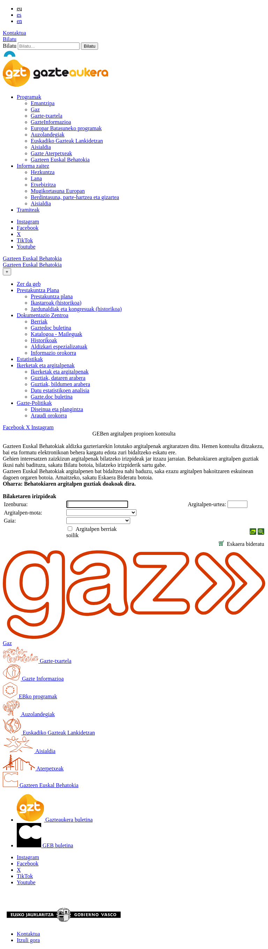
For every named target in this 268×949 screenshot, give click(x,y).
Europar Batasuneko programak (66, 128)
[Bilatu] (49, 46)
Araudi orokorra (49, 415)
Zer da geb (28, 284)
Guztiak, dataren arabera (58, 378)
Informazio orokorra (53, 353)
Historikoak (44, 340)
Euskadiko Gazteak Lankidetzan (67, 141)
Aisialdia (41, 147)
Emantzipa (42, 103)
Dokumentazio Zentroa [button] (42, 315)
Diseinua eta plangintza (57, 409)
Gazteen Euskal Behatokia (60, 160)
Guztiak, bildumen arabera (60, 384)
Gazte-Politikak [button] (34, 403)
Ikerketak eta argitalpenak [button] (46, 365)
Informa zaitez (33, 166)
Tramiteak (28, 210)
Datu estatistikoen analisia (60, 390)
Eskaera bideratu (241, 544)
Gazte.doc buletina (52, 397)
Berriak (39, 321)
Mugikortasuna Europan (58, 191)
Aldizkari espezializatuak (59, 347)
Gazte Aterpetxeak (51, 153)
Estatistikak (30, 359)
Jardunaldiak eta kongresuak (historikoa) (76, 309)
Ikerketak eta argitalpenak (60, 372)
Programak (29, 97)
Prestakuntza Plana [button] (38, 290)
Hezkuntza (42, 172)
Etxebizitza (43, 185)
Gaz (35, 109)
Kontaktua (14, 33)
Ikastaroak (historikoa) (56, 303)
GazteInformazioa (51, 122)
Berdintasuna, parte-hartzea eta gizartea (75, 197)
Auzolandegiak (48, 135)
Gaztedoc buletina (51, 328)
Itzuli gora (28, 940)
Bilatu (9, 39)
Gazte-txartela (46, 116)
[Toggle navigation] (7, 271)
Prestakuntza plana (52, 296)
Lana (36, 178)
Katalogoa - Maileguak (56, 334)
